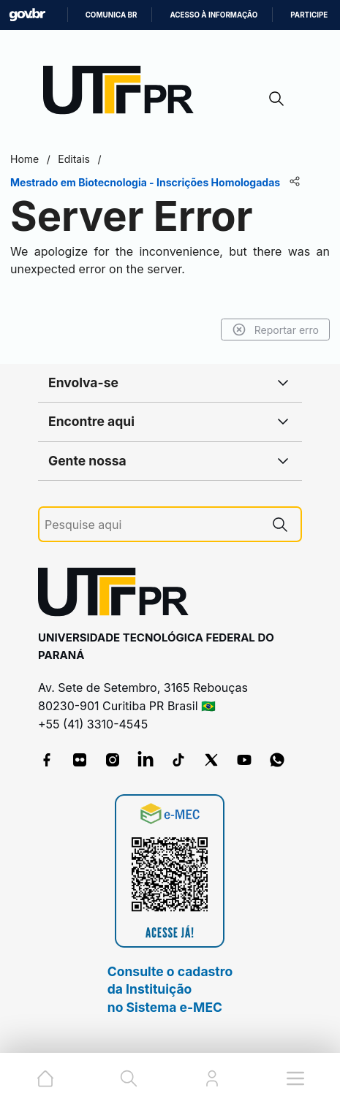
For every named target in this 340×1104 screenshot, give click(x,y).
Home (24, 159)
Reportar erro (275, 329)
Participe (309, 15)
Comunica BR (111, 15)
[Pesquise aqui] (152, 525)
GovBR (27, 15)
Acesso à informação (213, 15)
